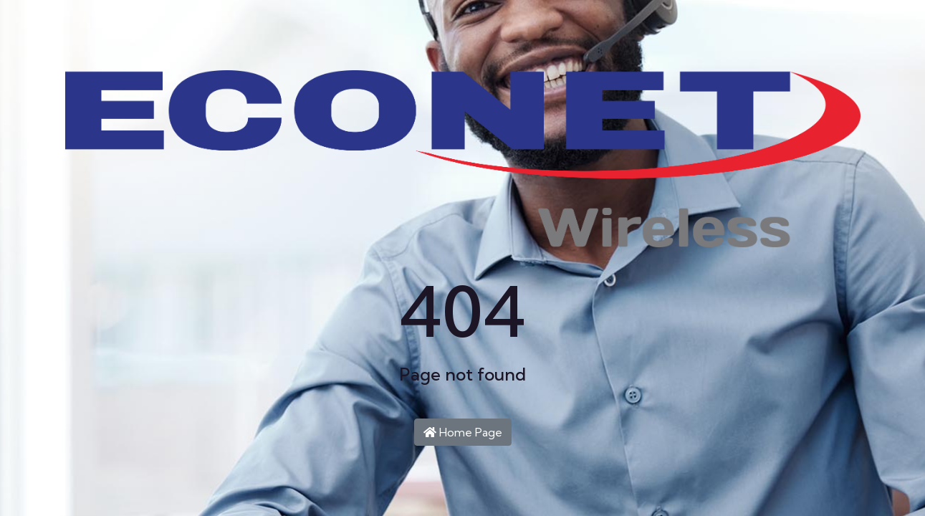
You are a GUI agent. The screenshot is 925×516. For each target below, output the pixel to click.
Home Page (462, 432)
